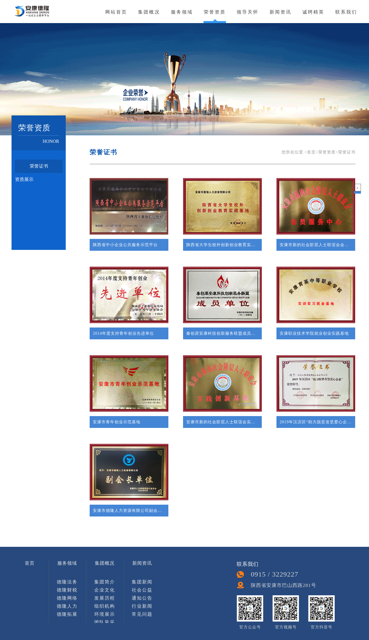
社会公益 (142, 589)
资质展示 (24, 179)
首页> (312, 152)
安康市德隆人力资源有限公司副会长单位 (129, 510)
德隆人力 (67, 606)
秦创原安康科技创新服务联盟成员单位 (222, 333)
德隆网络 (67, 598)
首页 (30, 563)
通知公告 (142, 598)
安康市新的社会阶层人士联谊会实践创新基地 (222, 422)
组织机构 (104, 606)
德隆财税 (67, 589)
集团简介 (104, 581)
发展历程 (104, 598)
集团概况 (149, 12)
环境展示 (104, 614)
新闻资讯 (280, 12)
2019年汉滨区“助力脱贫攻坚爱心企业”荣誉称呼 (316, 422)
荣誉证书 (39, 166)
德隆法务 (67, 581)
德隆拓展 (67, 614)
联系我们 (346, 12)
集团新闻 (142, 581)
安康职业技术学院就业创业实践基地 (314, 333)
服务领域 (182, 12)
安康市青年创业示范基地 (116, 422)
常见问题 (142, 614)
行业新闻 (142, 606)
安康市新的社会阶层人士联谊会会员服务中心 (316, 245)
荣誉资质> (328, 152)
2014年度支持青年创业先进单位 (123, 333)
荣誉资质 (215, 12)
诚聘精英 (313, 12)
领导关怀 (248, 12)
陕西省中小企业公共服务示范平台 (125, 245)
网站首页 (116, 12)
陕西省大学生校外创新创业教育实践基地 (222, 245)
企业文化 (104, 589)
